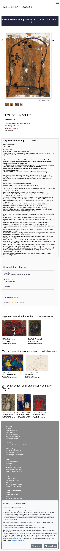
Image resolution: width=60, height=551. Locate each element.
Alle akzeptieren (50, 546)
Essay (35, 140)
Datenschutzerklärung (18, 540)
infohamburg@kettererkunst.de (15, 454)
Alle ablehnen (36, 546)
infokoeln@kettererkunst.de (14, 486)
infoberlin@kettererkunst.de (14, 471)
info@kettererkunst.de (12, 438)
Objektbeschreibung (13, 140)
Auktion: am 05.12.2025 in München (29, 19)
